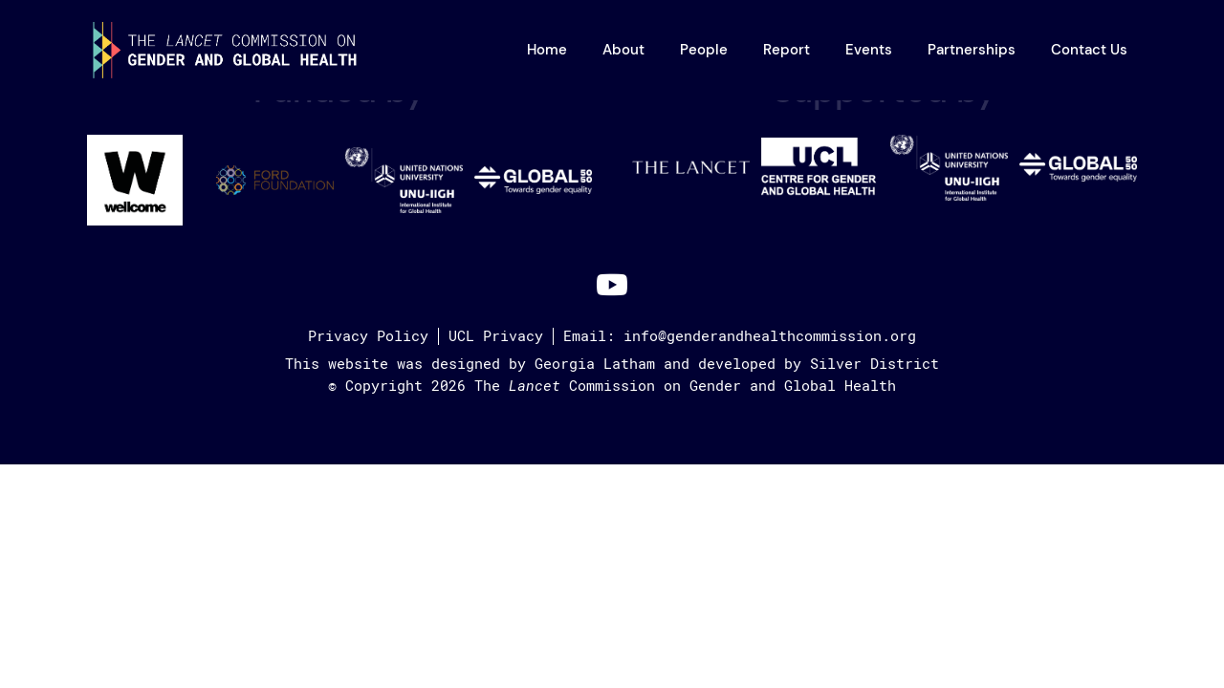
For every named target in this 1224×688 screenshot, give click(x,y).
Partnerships (972, 49)
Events (868, 49)
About (623, 49)
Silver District (874, 364)
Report (786, 49)
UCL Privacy (495, 336)
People (704, 49)
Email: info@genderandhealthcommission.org (739, 336)
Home (547, 49)
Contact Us (1089, 49)
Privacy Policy (368, 336)
